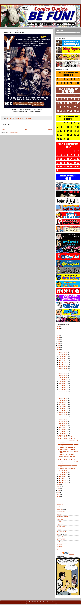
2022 (58, 332)
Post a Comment (6, 124)
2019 (58, 337)
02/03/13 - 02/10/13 (63, 474)
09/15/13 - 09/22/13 (63, 379)
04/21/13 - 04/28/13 (63, 419)
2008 (58, 492)
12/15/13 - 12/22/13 (63, 354)
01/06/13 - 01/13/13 (63, 482)
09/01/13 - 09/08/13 (63, 383)
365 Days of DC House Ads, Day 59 (66, 447)
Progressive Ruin (60, 536)
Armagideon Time (60, 504)
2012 (58, 484)
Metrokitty (59, 529)
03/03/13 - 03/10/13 (63, 433)
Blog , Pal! (59, 509)
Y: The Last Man (27, 118)
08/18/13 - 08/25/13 (63, 387)
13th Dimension (60, 502)
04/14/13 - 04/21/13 (63, 421)
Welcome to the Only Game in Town (63, 549)
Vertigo (21, 118)
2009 (58, 490)
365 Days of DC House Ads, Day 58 (66, 449)
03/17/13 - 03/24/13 (63, 429)
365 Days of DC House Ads (13, 118)
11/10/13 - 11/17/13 (63, 364)
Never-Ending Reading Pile (62, 531)
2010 (58, 488)
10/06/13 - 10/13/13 (63, 373)
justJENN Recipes (60, 524)
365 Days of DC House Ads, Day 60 (66, 438)
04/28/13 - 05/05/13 (63, 418)
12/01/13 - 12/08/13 (63, 358)
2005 (58, 498)
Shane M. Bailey (60, 539)
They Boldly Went (60, 544)
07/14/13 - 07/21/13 (63, 397)
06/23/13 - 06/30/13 (63, 402)
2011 (58, 486)
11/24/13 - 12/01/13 (63, 360)
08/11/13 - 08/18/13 (63, 389)
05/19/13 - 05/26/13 (63, 412)
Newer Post (3, 129)
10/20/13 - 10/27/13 (63, 370)
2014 (58, 347)
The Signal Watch (60, 541)
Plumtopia (59, 534)
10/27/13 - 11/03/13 (63, 368)
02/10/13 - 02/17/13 (63, 472)
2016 (58, 343)
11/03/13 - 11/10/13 (63, 366)
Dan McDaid (59, 514)
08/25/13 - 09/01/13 (63, 385)
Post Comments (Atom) (12, 132)
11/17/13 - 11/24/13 (63, 362)
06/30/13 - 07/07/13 (63, 400)
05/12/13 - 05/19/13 (63, 414)
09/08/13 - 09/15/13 (63, 381)
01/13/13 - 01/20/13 (63, 480)
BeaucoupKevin (60, 507)
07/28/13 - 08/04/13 (63, 393)
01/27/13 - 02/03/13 (63, 476)
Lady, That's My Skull (61, 526)
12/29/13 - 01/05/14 (63, 351)
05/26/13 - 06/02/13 (63, 410)
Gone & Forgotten (60, 519)
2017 (58, 341)
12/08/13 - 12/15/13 (63, 356)
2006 (58, 496)
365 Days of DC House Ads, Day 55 (66, 468)
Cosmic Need (59, 512)
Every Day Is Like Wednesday (62, 516)
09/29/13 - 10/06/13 (63, 375)
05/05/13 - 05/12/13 (63, 416)
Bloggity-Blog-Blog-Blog (61, 511)
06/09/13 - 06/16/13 (63, 406)
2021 (58, 334)
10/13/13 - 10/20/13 (63, 372)
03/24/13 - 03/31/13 (63, 427)
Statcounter (71, 554)
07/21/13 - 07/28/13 (63, 395)
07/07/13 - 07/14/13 (63, 398)
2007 (58, 494)
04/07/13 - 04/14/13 (63, 423)
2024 (58, 328)
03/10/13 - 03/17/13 (63, 431)
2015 (58, 345)
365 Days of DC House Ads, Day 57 (14, 32)
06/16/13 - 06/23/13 (63, 404)
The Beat (58, 506)
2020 (58, 335)
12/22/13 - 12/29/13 (63, 352)
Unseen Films (59, 546)
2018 (58, 339)
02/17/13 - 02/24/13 (63, 470)
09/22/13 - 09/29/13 (63, 377)
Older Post (49, 129)
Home (26, 129)
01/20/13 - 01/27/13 (63, 478)
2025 (58, 326)
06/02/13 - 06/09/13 (63, 408)
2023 (58, 330)
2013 (58, 349)
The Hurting (59, 521)
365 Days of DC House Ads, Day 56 (66, 459)
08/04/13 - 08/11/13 (63, 391)
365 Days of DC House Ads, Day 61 (66, 436)
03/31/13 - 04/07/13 (63, 425)
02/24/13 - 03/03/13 (63, 435)
